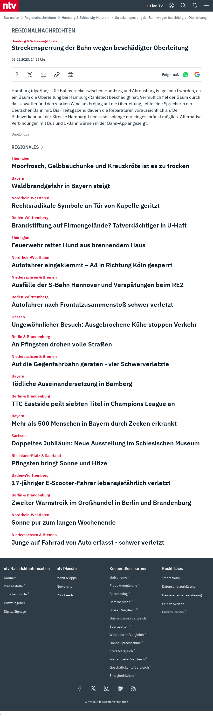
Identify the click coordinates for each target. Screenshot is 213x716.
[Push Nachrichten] (195, 6)
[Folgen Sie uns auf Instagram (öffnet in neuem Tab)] (106, 688)
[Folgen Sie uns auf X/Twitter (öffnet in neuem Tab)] (93, 688)
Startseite (11, 17)
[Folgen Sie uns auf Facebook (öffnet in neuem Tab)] (79, 688)
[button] (27, 568)
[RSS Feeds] (133, 688)
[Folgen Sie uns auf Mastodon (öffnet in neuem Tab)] (120, 688)
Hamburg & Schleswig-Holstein (85, 17)
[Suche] (183, 6)
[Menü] (206, 6)
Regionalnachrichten (40, 17)
